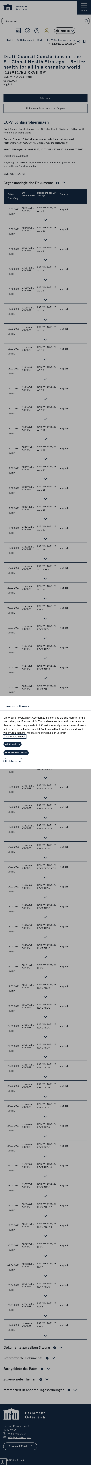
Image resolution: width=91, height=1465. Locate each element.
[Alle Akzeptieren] (12, 744)
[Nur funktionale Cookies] (16, 752)
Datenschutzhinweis (14, 736)
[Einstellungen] (13, 761)
